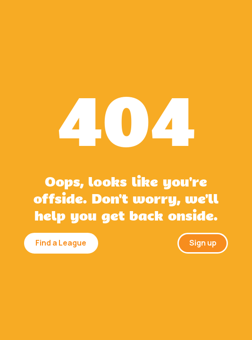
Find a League (60, 243)
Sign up (203, 243)
